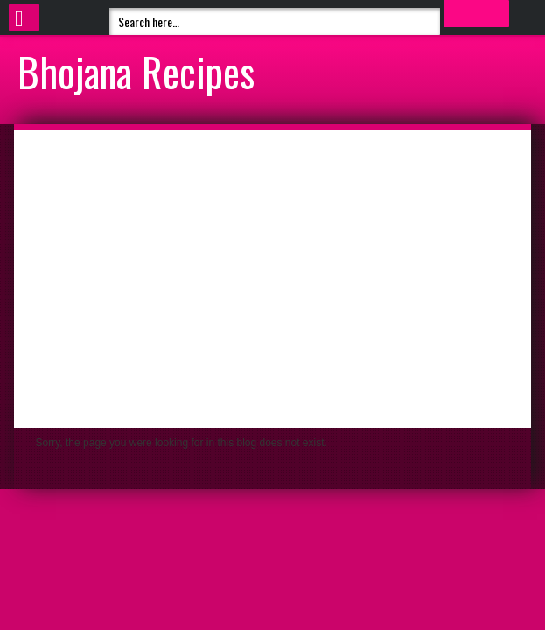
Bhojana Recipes (136, 71)
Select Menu (24, 18)
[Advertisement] (273, 279)
